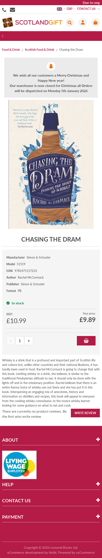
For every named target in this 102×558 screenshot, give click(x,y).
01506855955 (5, 9)
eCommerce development (25, 552)
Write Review (85, 413)
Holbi (52, 552)
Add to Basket (86, 340)
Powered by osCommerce (76, 552)
